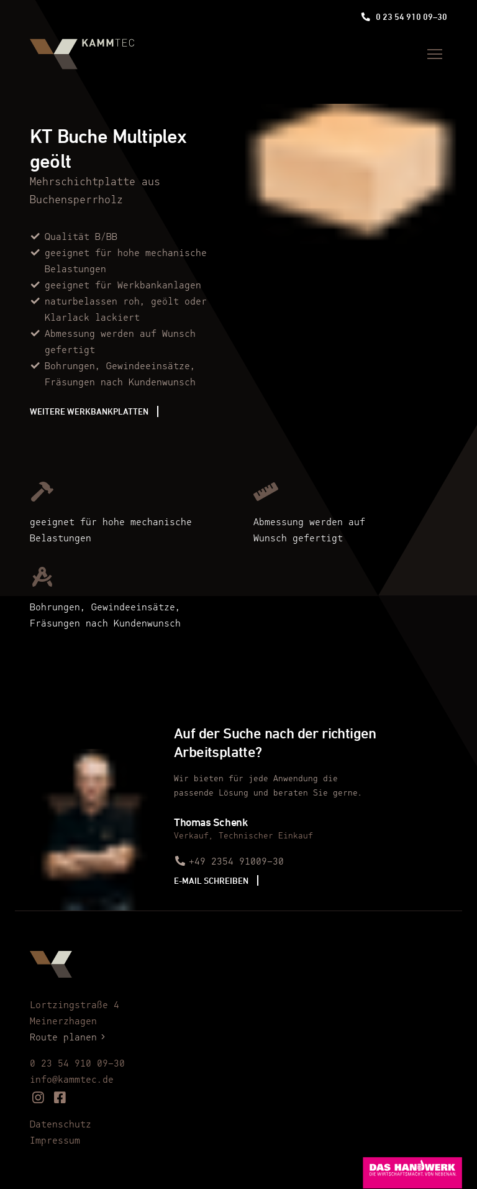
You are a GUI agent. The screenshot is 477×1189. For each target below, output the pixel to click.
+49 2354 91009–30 (229, 862)
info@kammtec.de (72, 1080)
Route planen (69, 1038)
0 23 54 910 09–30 (404, 16)
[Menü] (434, 54)
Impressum (55, 1141)
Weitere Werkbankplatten (89, 411)
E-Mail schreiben (211, 880)
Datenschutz (60, 1125)
